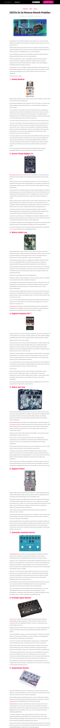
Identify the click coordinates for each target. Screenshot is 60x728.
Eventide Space (13, 621)
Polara (15, 492)
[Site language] (36, 2)
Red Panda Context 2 (14, 174)
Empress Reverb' (13, 703)
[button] (17, 2)
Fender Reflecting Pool (15, 554)
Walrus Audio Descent (15, 422)
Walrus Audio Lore (14, 306)
